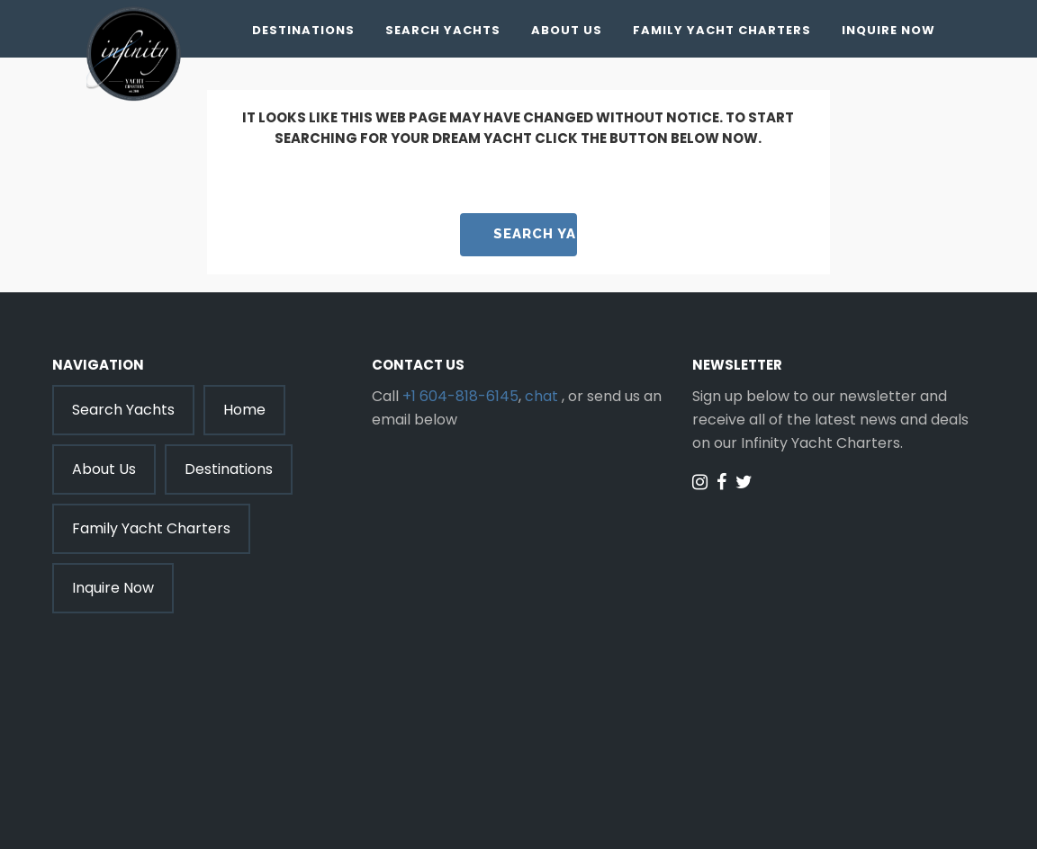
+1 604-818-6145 (460, 396)
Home (244, 409)
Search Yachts (442, 30)
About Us (566, 30)
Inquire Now (888, 30)
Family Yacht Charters (722, 30)
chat (541, 396)
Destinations (303, 30)
